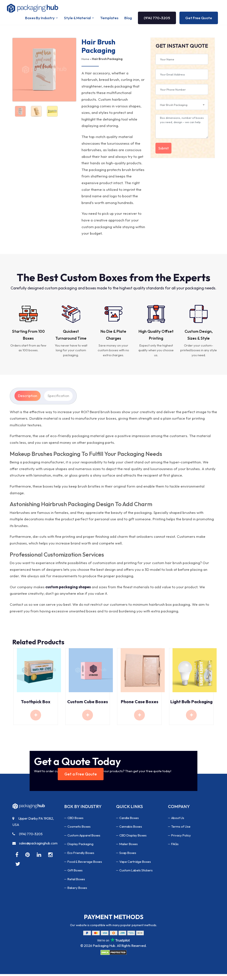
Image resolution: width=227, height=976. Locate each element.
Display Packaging (81, 846)
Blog (128, 19)
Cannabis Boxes (131, 828)
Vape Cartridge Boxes (135, 863)
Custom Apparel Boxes (84, 837)
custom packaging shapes (68, 589)
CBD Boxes (76, 820)
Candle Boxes (129, 820)
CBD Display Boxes (133, 837)
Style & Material (77, 19)
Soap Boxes (128, 854)
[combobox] (181, 106)
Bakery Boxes (77, 890)
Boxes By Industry (40, 19)
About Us (178, 820)
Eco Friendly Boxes (81, 854)
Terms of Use (181, 828)
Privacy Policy (181, 837)
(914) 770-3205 (157, 19)
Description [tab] (27, 397)
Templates (109, 19)
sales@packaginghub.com (35, 845)
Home (85, 61)
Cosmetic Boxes (79, 828)
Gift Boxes (75, 872)
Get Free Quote (198, 19)
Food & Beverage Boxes (85, 863)
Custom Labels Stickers (136, 872)
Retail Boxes (76, 881)
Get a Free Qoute (80, 776)
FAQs (175, 846)
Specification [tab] (58, 397)
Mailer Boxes (129, 846)
